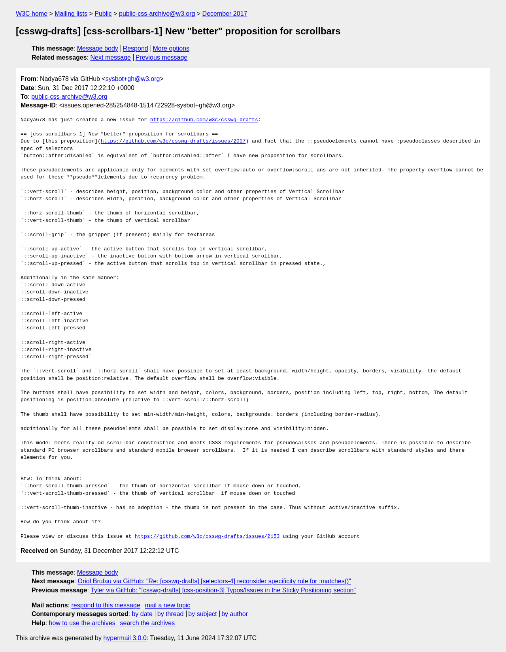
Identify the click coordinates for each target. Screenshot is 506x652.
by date (142, 614)
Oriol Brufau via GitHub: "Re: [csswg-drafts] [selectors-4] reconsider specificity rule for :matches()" (214, 581)
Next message (111, 57)
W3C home (31, 13)
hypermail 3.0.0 (124, 638)
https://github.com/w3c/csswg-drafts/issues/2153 (207, 536)
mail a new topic (168, 605)
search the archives (147, 623)
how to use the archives (82, 623)
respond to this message (105, 605)
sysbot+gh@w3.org (133, 78)
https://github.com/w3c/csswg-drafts (204, 120)
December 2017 (224, 13)
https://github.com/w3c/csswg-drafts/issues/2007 (173, 141)
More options (171, 48)
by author (234, 614)
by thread (170, 614)
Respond (135, 48)
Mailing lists (71, 13)
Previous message (162, 57)
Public (103, 13)
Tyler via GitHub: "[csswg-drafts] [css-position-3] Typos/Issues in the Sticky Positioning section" (223, 590)
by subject (202, 614)
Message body (97, 48)
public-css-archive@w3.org (157, 13)
